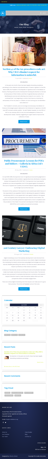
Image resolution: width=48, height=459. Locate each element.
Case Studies (28, 432)
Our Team (5, 436)
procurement (29, 392)
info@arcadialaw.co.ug (12, 419)
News (30, 78)
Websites (17, 395)
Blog (26, 434)
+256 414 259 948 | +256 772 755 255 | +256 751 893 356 (31, 5)
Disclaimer (4, 2)
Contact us (28, 436)
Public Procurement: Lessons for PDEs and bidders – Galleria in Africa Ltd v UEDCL (24, 163)
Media (31, 254)
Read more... (24, 122)
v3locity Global (13, 456)
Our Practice (5, 434)
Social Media (9, 395)
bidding (7, 392)
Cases (30, 170)
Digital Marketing (17, 392)
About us (4, 432)
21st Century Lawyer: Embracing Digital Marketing (24, 249)
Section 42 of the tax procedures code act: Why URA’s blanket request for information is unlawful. (24, 71)
